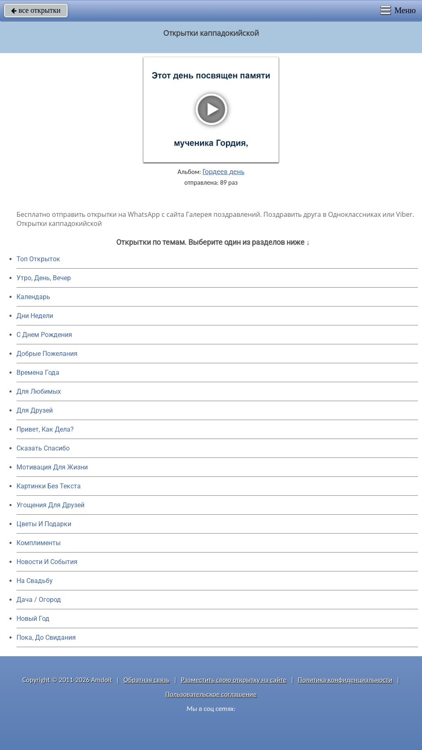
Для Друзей (34, 410)
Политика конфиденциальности (345, 680)
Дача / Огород (38, 600)
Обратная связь (147, 680)
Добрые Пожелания (46, 354)
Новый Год (32, 618)
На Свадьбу (34, 581)
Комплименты (38, 543)
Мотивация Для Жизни (52, 467)
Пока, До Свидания (46, 637)
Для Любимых (38, 391)
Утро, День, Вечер (43, 278)
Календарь (33, 297)
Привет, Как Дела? (45, 429)
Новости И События (46, 562)
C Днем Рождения (44, 335)
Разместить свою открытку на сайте (233, 680)
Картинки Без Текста (48, 486)
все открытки (36, 10)
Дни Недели (34, 316)
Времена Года (37, 372)
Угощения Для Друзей (50, 505)
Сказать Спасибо (43, 448)
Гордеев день (223, 171)
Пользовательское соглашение (210, 694)
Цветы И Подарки (43, 524)
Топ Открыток (38, 259)
